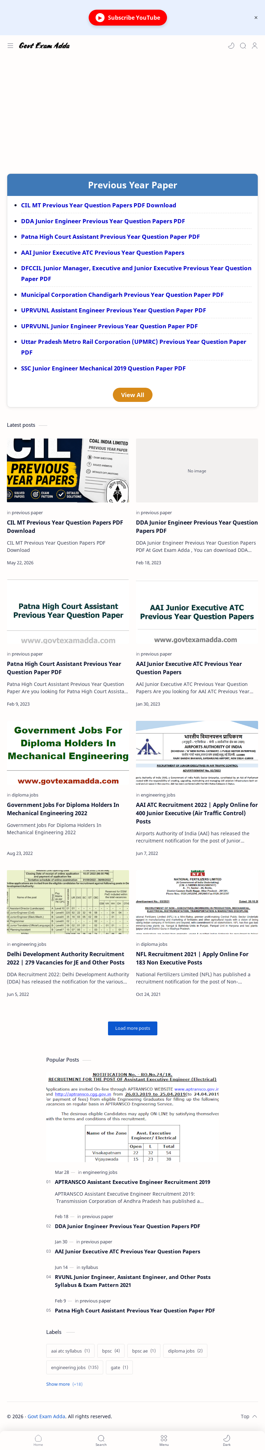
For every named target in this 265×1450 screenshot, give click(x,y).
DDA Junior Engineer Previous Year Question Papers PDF (103, 221)
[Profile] (254, 45)
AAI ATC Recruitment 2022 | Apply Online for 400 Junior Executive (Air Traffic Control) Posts (197, 813)
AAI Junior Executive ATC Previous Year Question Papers (102, 252)
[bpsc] (111, 1351)
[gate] (119, 1367)
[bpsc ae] (143, 1351)
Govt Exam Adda (46, 1416)
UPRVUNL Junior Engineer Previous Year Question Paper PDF (109, 326)
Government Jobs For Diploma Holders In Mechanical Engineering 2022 (63, 809)
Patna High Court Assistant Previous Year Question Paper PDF (110, 237)
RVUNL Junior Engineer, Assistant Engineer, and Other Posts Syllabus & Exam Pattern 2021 (132, 1280)
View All (132, 395)
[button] (231, 45)
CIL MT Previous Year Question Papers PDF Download (98, 205)
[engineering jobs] (158, 795)
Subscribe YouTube (128, 17)
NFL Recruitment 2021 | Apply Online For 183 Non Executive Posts (192, 958)
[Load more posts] (132, 1028)
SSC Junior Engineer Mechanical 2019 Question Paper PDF (103, 368)
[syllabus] (89, 1267)
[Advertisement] (132, 111)
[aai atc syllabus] (70, 1351)
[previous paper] (27, 512)
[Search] (243, 45)
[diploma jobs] (25, 795)
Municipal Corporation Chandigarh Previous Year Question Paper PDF (122, 295)
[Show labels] (65, 1384)
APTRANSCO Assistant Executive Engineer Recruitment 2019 (132, 1181)
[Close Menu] (256, 18)
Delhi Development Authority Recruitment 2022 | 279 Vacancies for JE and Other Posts (66, 958)
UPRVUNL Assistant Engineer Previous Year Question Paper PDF (113, 310)
